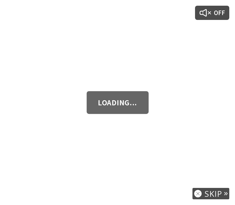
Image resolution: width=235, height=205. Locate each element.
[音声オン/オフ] (212, 13)
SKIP (213, 193)
